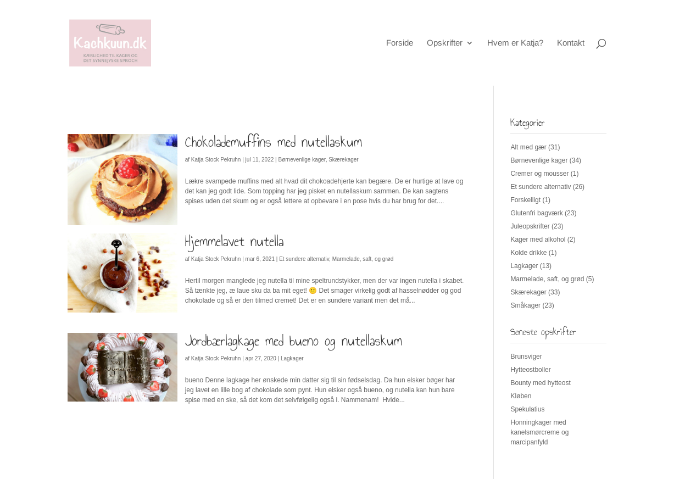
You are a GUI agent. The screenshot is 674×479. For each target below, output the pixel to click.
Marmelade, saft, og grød (363, 259)
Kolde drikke (528, 253)
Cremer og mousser (539, 173)
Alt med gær (528, 147)
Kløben (520, 396)
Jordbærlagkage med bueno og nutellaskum (293, 341)
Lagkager (292, 358)
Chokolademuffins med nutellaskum (273, 142)
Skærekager (343, 160)
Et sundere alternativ (304, 259)
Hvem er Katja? (515, 43)
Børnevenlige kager (301, 160)
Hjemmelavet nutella (234, 241)
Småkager (525, 305)
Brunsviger (526, 356)
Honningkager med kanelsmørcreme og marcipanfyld (539, 432)
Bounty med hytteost (540, 383)
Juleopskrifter (529, 226)
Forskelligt (525, 200)
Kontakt (570, 43)
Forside (399, 43)
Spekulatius (527, 409)
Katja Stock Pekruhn (216, 160)
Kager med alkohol (537, 239)
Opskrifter (445, 43)
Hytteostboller (530, 370)
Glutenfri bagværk (536, 213)
